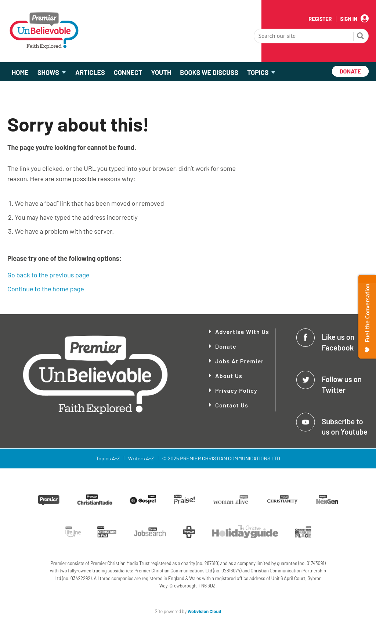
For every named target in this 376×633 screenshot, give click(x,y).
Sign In (348, 19)
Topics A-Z (108, 458)
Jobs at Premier (239, 360)
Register (320, 19)
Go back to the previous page (48, 275)
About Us (228, 375)
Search (360, 36)
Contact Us (231, 405)
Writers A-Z (141, 458)
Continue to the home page (45, 289)
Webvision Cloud (204, 611)
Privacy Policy (236, 390)
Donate (225, 346)
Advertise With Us (242, 331)
